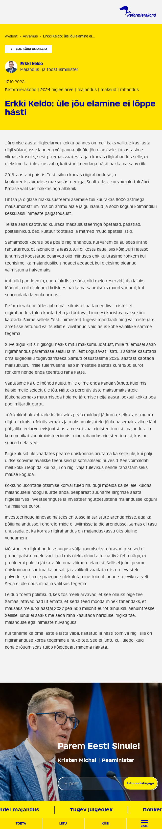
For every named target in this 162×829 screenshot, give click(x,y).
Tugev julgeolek (92, 810)
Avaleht (11, 36)
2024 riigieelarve (56, 89)
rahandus (129, 89)
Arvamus (30, 36)
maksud (108, 89)
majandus (87, 89)
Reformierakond (20, 89)
